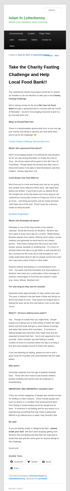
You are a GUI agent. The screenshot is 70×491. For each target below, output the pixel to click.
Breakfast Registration (19, 214)
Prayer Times (44, 33)
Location (31, 33)
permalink (42, 479)
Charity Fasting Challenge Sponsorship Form (29, 141)
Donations (22, 40)
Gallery (34, 40)
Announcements (16, 33)
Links (12, 40)
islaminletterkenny (41, 55)
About (12, 46)
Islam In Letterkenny (27, 18)
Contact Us (46, 40)
